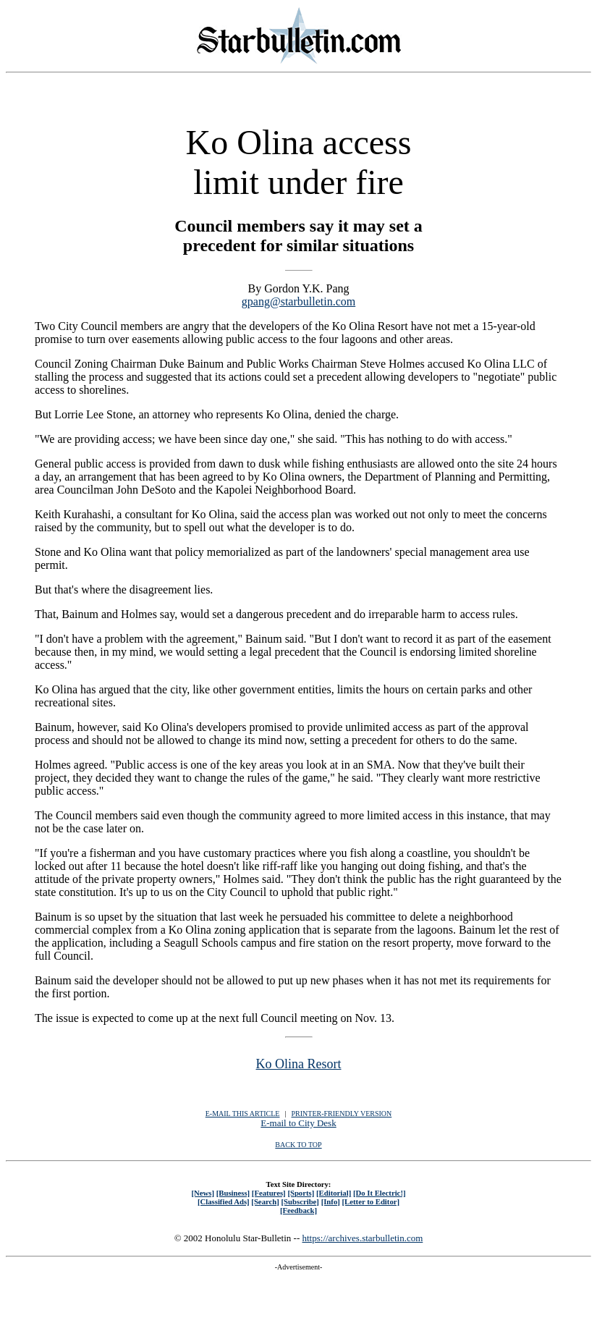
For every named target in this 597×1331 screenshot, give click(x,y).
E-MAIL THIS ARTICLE (243, 1113)
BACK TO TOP (298, 1145)
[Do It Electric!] (379, 1192)
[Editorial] (333, 1192)
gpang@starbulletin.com (298, 301)
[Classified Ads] (224, 1201)
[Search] (265, 1201)
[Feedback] (298, 1210)
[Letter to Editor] (371, 1201)
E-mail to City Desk (298, 1122)
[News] (202, 1192)
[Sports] (300, 1192)
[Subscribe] (300, 1201)
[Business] (233, 1192)
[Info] (330, 1201)
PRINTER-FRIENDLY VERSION (342, 1113)
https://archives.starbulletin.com (362, 1238)
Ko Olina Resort (299, 1064)
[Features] (269, 1192)
